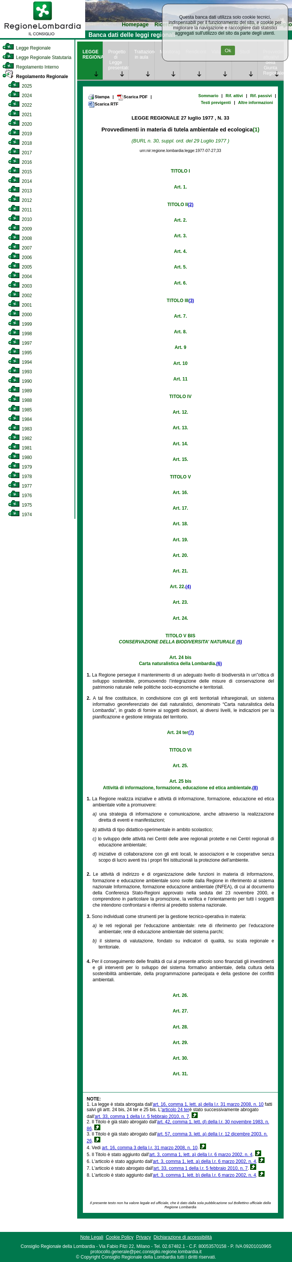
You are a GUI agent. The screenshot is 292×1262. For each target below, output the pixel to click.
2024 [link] (20, 95)
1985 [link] (20, 410)
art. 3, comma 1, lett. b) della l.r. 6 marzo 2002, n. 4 (204, 1175)
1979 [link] (20, 467)
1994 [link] (20, 362)
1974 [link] (20, 514)
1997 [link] (20, 343)
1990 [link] (20, 381)
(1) (256, 129)
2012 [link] (20, 200)
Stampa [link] (99, 96)
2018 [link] (20, 143)
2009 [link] (20, 229)
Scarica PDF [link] (132, 97)
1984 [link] (20, 419)
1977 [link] (20, 486)
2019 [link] (20, 133)
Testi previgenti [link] (216, 102)
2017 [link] (20, 152)
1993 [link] (20, 371)
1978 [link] (20, 476)
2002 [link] (20, 295)
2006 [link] (20, 257)
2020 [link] (20, 124)
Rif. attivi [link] (234, 95)
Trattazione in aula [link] (144, 54)
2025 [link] (20, 86)
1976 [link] (20, 495)
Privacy (143, 1237)
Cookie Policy (119, 1237)
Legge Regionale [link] (26, 48)
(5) (239, 642)
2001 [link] (20, 305)
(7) (191, 732)
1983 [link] (20, 429)
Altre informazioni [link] (255, 102)
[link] (42, 36)
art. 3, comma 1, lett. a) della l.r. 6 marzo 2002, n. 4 (200, 1154)
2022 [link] (20, 105)
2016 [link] (20, 162)
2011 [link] (20, 210)
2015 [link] (20, 171)
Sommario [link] (208, 95)
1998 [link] (20, 333)
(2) (191, 204)
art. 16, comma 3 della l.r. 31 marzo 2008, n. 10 (149, 1147)
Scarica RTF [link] (103, 104)
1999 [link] (20, 324)
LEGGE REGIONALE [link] (93, 54)
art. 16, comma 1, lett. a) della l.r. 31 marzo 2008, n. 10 (208, 1104)
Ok (228, 50)
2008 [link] (20, 238)
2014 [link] (20, 181)
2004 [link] (20, 276)
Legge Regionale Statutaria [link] (36, 57)
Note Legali (91, 1237)
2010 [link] (20, 219)
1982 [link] (20, 438)
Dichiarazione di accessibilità (183, 1237)
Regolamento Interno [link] (30, 67)
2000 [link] (20, 314)
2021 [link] (20, 114)
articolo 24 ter (175, 1109)
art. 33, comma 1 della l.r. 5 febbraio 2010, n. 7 (142, 1116)
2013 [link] (20, 191)
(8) (255, 787)
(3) (191, 300)
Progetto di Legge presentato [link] (118, 59)
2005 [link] (20, 267)
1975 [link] (20, 505)
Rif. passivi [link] (261, 95)
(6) (219, 663)
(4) (188, 586)
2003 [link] (20, 286)
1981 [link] (20, 448)
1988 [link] (20, 400)
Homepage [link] (135, 24)
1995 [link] (20, 352)
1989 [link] (20, 390)
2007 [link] (20, 248)
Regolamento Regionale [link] (35, 76)
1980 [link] (20, 457)
